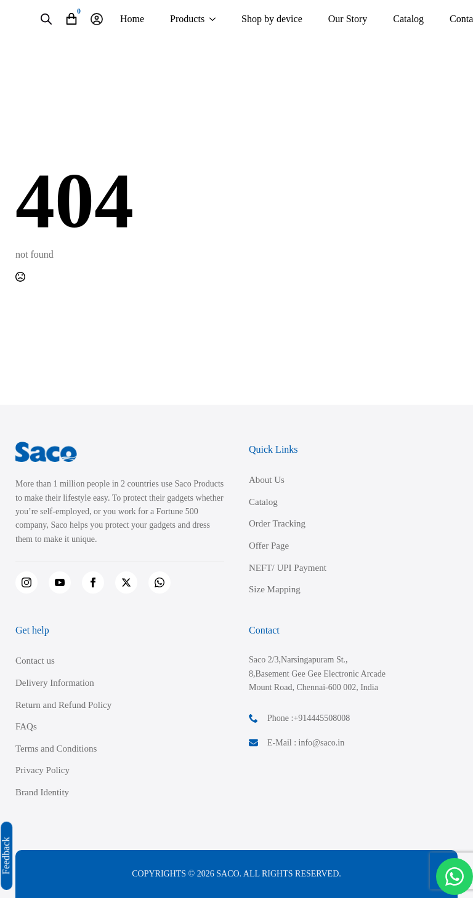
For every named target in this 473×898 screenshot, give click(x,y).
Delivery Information (54, 683)
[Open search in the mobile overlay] (46, 19)
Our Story (348, 19)
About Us (267, 480)
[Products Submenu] (212, 19)
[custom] (159, 582)
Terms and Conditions (56, 748)
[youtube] (60, 582)
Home (132, 19)
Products (187, 19)
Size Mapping (275, 589)
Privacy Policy (42, 770)
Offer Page (269, 545)
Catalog (408, 19)
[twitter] (126, 582)
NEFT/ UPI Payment (287, 568)
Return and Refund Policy (63, 705)
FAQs (26, 726)
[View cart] (71, 19)
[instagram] (26, 582)
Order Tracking (277, 523)
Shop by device (271, 19)
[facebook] (93, 582)
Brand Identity (42, 792)
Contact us (35, 661)
